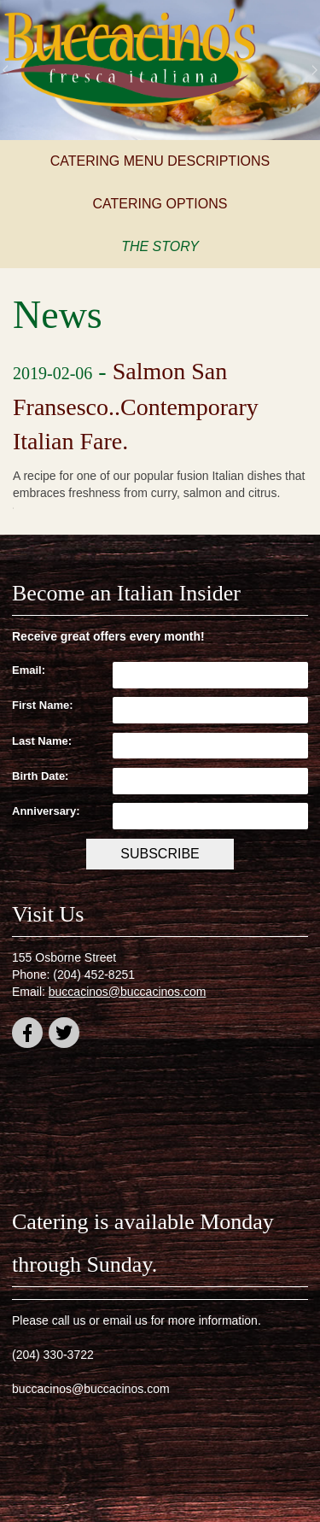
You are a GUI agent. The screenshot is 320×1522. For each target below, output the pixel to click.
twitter (64, 1035)
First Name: (42, 705)
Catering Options (160, 203)
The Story (160, 246)
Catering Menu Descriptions (160, 161)
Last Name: (42, 741)
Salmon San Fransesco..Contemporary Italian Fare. (136, 406)
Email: (28, 670)
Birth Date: (40, 776)
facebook (27, 1035)
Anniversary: (45, 811)
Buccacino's (128, 60)
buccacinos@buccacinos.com (128, 991)
